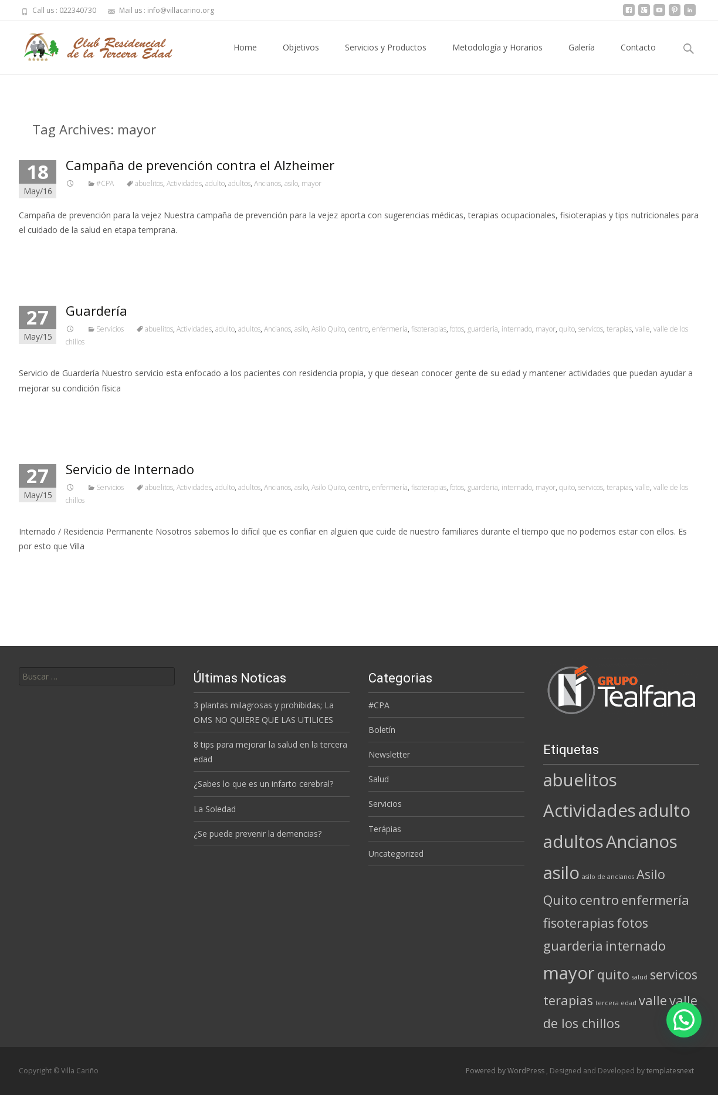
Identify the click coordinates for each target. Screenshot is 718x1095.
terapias (619, 329)
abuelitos (149, 183)
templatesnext (670, 1071)
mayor (311, 183)
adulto (215, 183)
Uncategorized (396, 853)
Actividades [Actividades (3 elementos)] (589, 810)
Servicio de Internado (130, 469)
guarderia (483, 329)
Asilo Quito (328, 329)
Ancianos (267, 183)
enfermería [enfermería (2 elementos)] (655, 899)
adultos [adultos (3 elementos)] (573, 841)
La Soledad (215, 809)
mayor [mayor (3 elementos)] (569, 973)
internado (517, 329)
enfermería (390, 329)
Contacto (638, 58)
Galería (581, 58)
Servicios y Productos (385, 58)
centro (358, 329)
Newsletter (389, 754)
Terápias (384, 828)
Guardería (96, 310)
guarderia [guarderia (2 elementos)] (573, 945)
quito (567, 329)
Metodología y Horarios (497, 58)
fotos (457, 329)
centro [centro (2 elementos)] (599, 899)
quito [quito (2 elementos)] (613, 974)
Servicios (110, 329)
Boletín (381, 729)
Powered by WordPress (506, 1071)
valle (642, 329)
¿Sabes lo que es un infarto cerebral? (263, 783)
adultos (239, 183)
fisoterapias (428, 329)
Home (245, 58)
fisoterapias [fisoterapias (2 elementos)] (578, 922)
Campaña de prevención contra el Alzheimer (200, 165)
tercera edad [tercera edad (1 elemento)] (615, 1003)
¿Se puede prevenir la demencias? (257, 833)
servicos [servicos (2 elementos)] (673, 974)
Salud (378, 779)
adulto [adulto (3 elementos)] (664, 810)
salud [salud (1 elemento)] (640, 977)
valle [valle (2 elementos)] (653, 1000)
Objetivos (301, 58)
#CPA (105, 183)
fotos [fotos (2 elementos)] (632, 922)
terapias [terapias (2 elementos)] (568, 1000)
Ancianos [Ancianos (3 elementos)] (642, 841)
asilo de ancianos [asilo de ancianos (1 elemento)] (608, 877)
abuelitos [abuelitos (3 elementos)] (580, 780)
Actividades (184, 183)
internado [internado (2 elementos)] (635, 945)
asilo (291, 183)
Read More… (45, 251)
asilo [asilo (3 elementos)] (561, 872)
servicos (590, 329)
